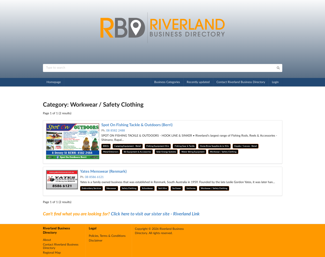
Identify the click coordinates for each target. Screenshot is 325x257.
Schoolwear (147, 188)
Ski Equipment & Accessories (137, 152)
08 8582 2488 (115, 130)
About (47, 240)
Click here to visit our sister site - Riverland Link (155, 214)
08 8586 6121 (94, 177)
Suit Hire (162, 188)
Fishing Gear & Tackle (185, 146)
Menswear (111, 188)
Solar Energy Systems (166, 152)
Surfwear (176, 188)
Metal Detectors (110, 152)
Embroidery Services (91, 188)
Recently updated (198, 82)
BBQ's (106, 146)
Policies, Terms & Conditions (107, 235)
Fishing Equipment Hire (157, 146)
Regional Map (52, 252)
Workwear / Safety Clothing (223, 152)
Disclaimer (95, 240)
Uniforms (191, 188)
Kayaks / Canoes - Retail (245, 146)
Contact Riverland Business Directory (240, 82)
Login (275, 82)
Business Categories (167, 82)
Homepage (54, 82)
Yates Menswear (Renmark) (103, 172)
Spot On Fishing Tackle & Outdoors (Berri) (136, 125)
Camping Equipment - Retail (127, 146)
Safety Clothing (129, 188)
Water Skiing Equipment (193, 152)
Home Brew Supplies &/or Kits (214, 146)
